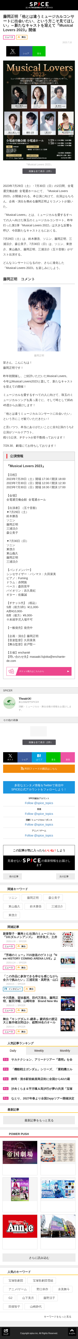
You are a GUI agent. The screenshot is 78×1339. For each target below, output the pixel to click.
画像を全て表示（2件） (39, 171)
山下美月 (26, 1298)
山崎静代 (34, 1306)
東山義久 (12, 906)
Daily (13, 1050)
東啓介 (11, 915)
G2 (8, 1298)
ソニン (11, 897)
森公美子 (52, 897)
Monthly (65, 1050)
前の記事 (12, 876)
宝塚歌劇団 (14, 1280)
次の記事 (65, 876)
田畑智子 (12, 1306)
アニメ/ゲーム (16, 1289)
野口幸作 (40, 1289)
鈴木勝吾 (34, 906)
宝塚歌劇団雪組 (41, 1280)
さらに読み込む (50, 1257)
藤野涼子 (47, 1298)
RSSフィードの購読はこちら (46, 768)
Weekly (39, 1050)
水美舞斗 (62, 1289)
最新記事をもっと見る (48, 1120)
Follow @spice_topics (39, 803)
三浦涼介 (55, 906)
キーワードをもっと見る (59, 1316)
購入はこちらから (44, 671)
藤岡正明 (31, 897)
